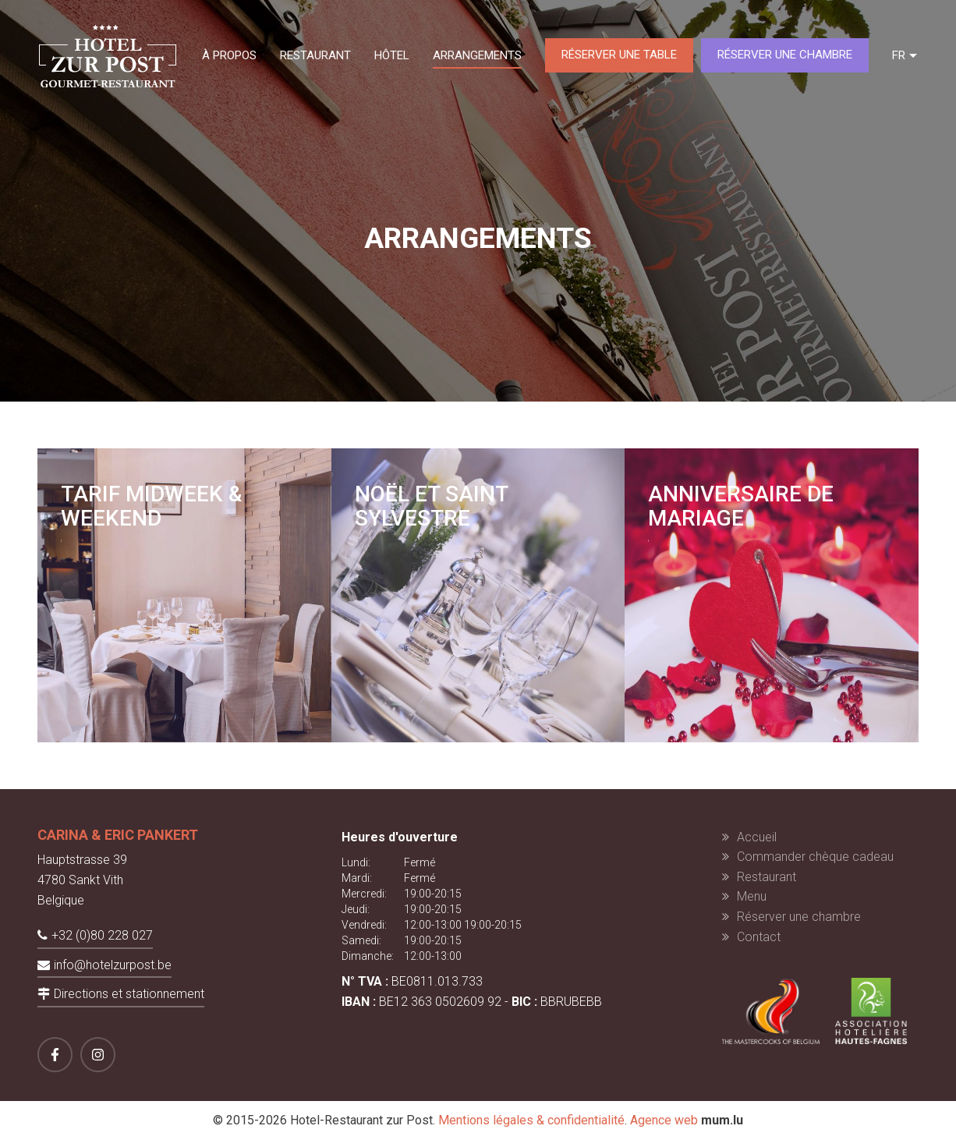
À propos (229, 55)
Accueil (757, 837)
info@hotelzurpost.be (113, 965)
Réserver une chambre (784, 55)
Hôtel (391, 55)
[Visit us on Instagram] (97, 1054)
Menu (752, 896)
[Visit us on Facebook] (55, 1054)
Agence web (664, 1120)
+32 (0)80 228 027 (102, 935)
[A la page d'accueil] (107, 55)
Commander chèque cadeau (815, 856)
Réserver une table (619, 55)
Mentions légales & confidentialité (531, 1120)
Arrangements (477, 55)
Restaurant (315, 55)
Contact (759, 936)
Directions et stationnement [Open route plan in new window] (129, 993)
